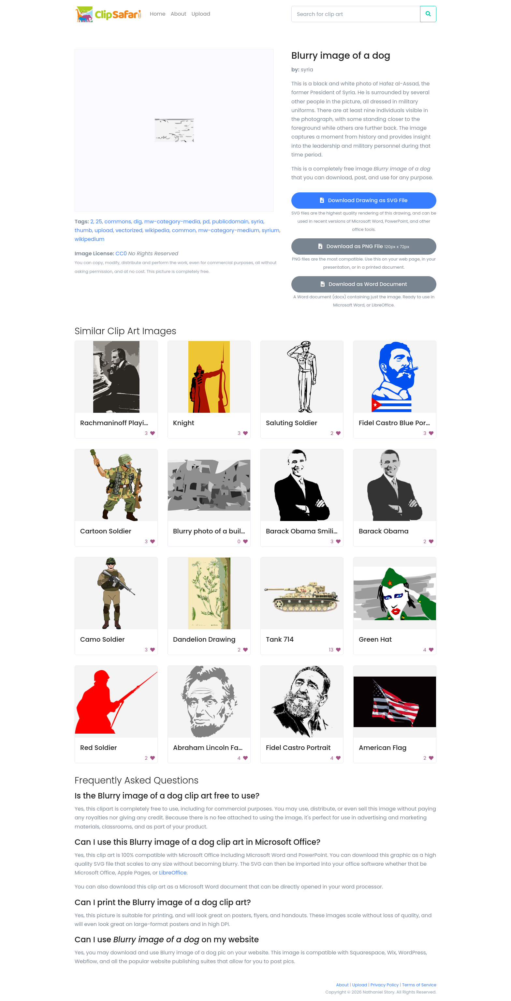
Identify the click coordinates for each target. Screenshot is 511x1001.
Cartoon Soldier (105, 531)
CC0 (121, 253)
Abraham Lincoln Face (209, 747)
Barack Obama (384, 531)
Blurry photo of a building (214, 531)
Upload (201, 14)
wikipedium (89, 239)
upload (104, 230)
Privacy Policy (385, 985)
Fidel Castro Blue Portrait (399, 422)
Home (158, 14)
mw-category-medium (228, 230)
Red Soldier (98, 747)
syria (257, 221)
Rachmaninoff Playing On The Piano (138, 422)
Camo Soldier (102, 639)
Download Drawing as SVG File (363, 200)
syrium (270, 230)
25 (99, 221)
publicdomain (230, 221)
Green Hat (375, 639)
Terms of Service (419, 985)
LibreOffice (172, 872)
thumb (83, 230)
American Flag (382, 747)
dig (138, 221)
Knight (183, 422)
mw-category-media (172, 221)
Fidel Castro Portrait (298, 747)
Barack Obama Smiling (304, 531)
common (184, 230)
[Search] (355, 14)
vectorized (128, 230)
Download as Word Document (364, 284)
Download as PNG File (363, 246)
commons (118, 221)
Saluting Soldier (291, 422)
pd (206, 221)
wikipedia (157, 230)
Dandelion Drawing (204, 639)
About (178, 14)
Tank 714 (280, 639)
